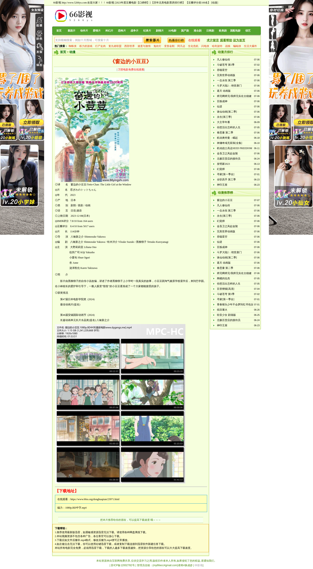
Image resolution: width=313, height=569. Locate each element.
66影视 (110, 2)
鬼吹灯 (157, 46)
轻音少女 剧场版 (226, 314)
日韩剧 (210, 30)
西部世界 (129, 46)
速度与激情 (144, 46)
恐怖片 (122, 30)
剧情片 (160, 30)
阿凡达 (181, 46)
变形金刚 (169, 46)
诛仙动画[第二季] (227, 111)
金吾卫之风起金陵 (227, 153)
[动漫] (214, 2)
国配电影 (235, 30)
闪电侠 (205, 46)
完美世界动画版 (226, 75)
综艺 (248, 30)
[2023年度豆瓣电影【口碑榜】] (132, 2)
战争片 (134, 30)
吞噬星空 (222, 70)
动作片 (84, 30)
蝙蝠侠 (237, 46)
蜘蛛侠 (73, 46)
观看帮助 (226, 40)
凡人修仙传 (223, 59)
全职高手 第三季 (226, 179)
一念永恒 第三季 (226, 80)
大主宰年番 (223, 122)
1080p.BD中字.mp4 (76, 507)
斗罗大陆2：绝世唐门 (229, 85)
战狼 (227, 46)
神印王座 (222, 184)
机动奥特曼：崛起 (227, 137)
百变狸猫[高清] (225, 288)
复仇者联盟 (115, 46)
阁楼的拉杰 (223, 278)
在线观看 (194, 40)
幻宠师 (221, 169)
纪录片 (147, 30)
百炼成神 (222, 101)
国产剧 (185, 30)
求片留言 (213, 40)
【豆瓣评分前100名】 (198, 2)
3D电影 (172, 30)
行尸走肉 (100, 46)
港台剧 (197, 30)
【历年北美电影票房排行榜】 (168, 2)
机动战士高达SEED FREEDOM (234, 148)
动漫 (72, 52)
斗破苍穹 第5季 (226, 64)
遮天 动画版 (224, 90)
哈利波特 (217, 46)
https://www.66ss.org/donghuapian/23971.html (94, 499)
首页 (59, 30)
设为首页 (239, 40)
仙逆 (219, 106)
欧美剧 (223, 30)
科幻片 (109, 30)
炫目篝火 (222, 309)
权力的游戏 (85, 46)
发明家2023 (223, 163)
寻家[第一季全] (225, 174)
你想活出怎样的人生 (228, 127)
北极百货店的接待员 (228, 158)
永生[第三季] (224, 116)
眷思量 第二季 (225, 132)
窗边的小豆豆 (225, 200)
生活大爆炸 (250, 46)
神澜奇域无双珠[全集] (229, 143)
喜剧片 (71, 30)
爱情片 (97, 30)
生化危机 (193, 46)
